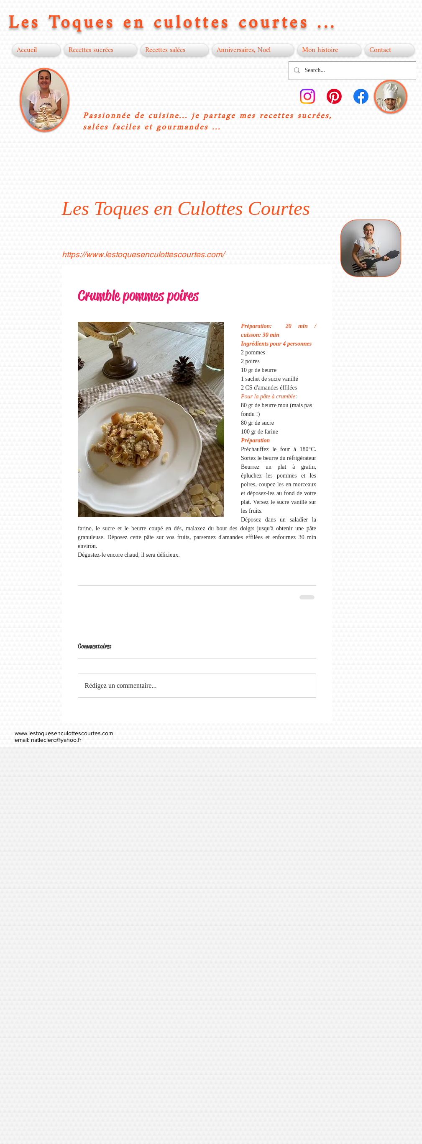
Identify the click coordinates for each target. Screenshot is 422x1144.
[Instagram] (307, 96)
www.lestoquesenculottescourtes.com (64, 733)
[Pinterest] (334, 96)
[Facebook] (361, 96)
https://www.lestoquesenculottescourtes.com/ (143, 254)
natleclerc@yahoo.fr (56, 739)
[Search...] (351, 71)
